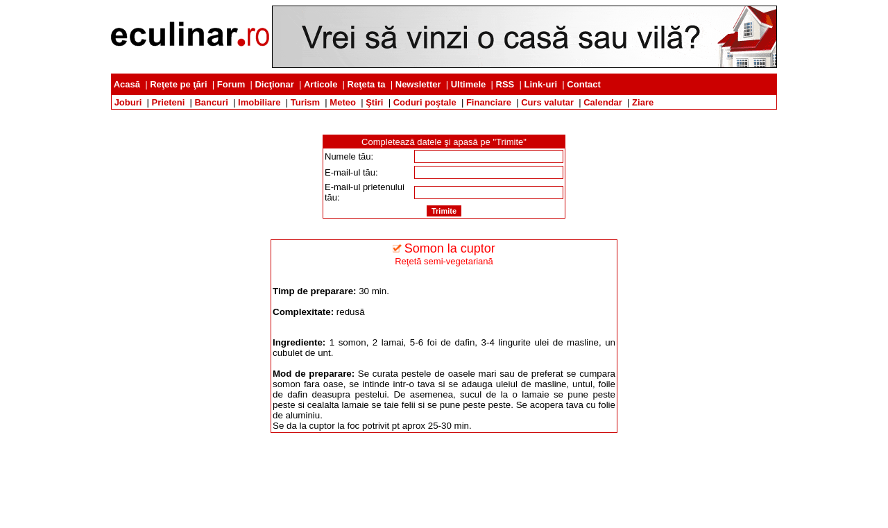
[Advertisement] (444, 115)
